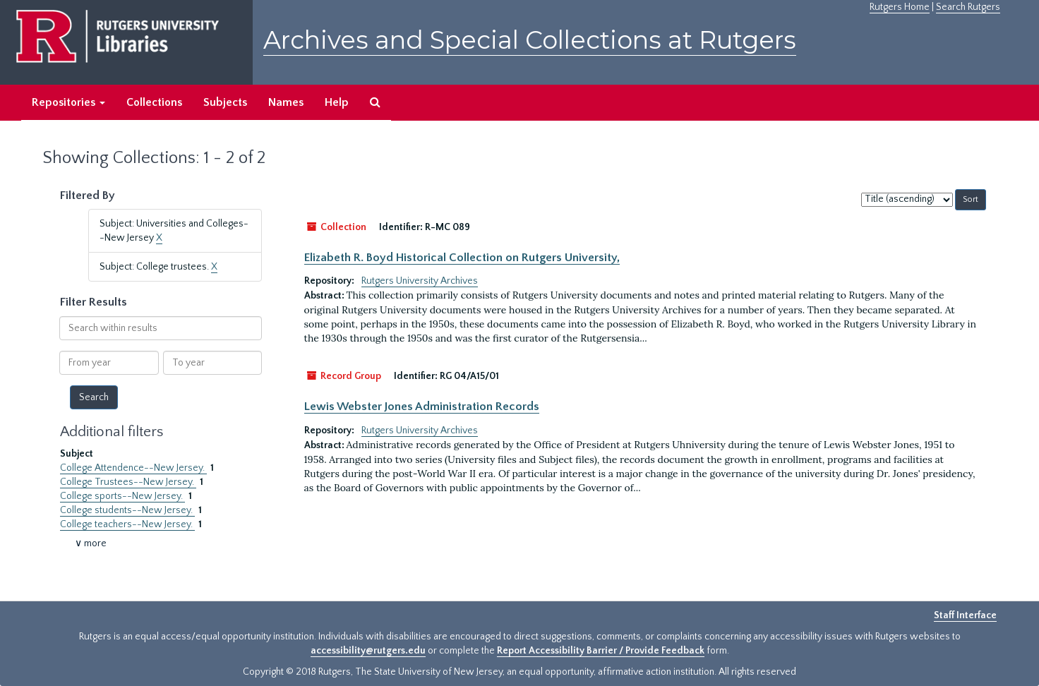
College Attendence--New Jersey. (133, 468)
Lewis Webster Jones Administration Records (421, 406)
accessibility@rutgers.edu (368, 650)
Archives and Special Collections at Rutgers (529, 40)
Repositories (68, 102)
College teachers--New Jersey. (127, 524)
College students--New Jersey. (127, 510)
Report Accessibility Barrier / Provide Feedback (600, 650)
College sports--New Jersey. (122, 496)
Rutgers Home (900, 7)
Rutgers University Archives (419, 281)
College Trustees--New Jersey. (128, 482)
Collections (154, 102)
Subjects (225, 102)
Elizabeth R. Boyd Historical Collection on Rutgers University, (462, 257)
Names (286, 102)
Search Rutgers (968, 7)
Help (337, 102)
